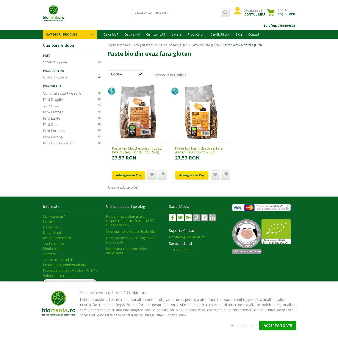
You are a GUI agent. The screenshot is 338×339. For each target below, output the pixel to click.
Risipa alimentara (57, 238)
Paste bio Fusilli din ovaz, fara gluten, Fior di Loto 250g (199, 150)
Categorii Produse (61, 34)
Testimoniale (53, 243)
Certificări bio (220, 34)
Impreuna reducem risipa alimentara (126, 251)
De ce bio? (110, 34)
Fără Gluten (50, 106)
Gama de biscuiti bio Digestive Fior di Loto (130, 240)
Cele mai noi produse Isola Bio (130, 231)
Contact (253, 34)
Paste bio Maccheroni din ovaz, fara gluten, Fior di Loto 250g (137, 150)
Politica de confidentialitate (64, 264)
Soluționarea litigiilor (60, 275)
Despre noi (132, 34)
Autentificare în (254, 12)
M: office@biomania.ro (187, 237)
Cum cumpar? (54, 216)
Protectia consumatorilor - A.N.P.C (70, 270)
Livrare (176, 34)
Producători (196, 34)
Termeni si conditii (58, 259)
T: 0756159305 (180, 250)
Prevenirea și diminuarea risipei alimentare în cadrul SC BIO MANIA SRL (130, 220)
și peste (55, 62)
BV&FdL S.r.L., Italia (55, 77)
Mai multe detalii (243, 325)
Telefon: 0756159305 (279, 25)
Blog (238, 34)
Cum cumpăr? (155, 34)
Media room (53, 248)
